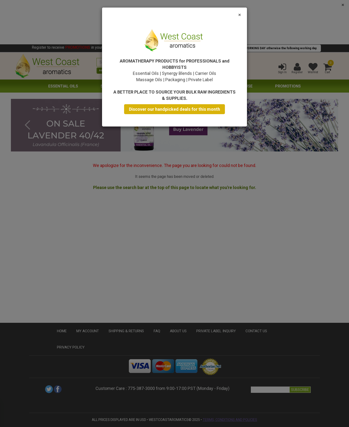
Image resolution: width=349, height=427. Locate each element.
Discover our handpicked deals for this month (174, 109)
